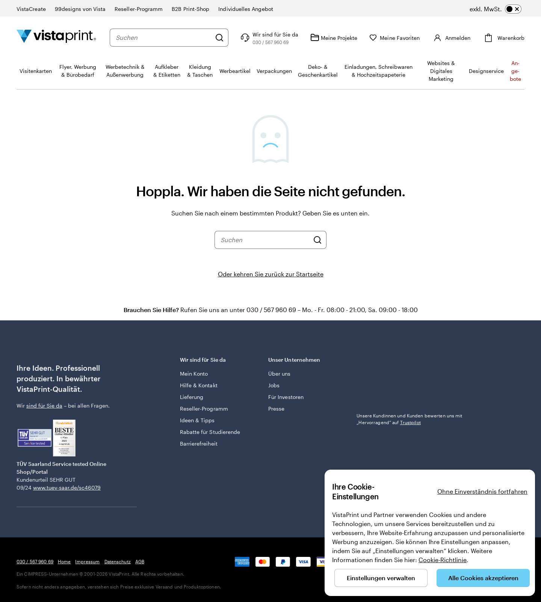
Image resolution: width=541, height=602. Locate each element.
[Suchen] (219, 37)
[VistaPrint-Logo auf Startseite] (56, 37)
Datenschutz (117, 561)
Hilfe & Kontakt (199, 385)
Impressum (87, 561)
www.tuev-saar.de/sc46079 (67, 487)
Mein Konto (194, 373)
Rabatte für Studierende (210, 432)
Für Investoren (286, 397)
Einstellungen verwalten (381, 577)
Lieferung (192, 397)
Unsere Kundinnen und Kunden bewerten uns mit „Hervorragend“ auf (409, 419)
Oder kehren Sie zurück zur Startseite (270, 273)
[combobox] (163, 37)
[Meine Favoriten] (394, 38)
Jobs (274, 385)
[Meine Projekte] (333, 37)
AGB (139, 561)
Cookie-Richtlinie (443, 559)
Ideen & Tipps (197, 420)
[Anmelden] (451, 37)
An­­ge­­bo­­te (515, 71)
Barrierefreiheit (199, 443)
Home (64, 561)
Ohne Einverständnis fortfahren (482, 491)
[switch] (495, 9)
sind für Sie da (44, 405)
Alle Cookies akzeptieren (483, 577)
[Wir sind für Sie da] (268, 37)
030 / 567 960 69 (35, 561)
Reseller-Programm (204, 408)
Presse (276, 408)
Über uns (279, 373)
